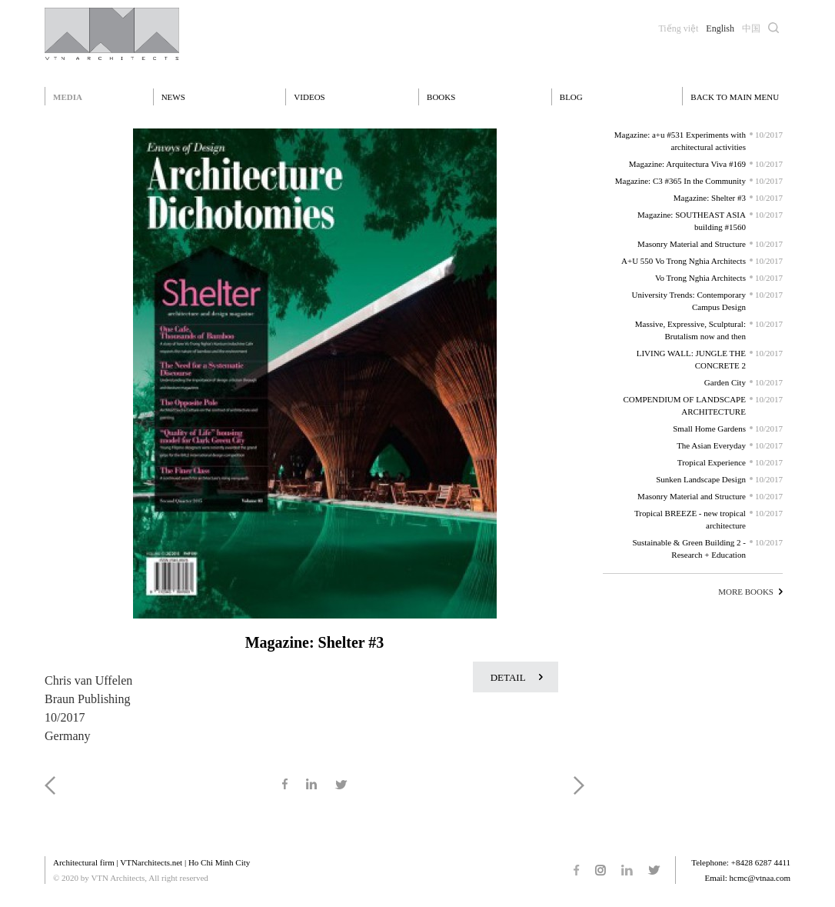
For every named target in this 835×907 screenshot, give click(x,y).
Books (441, 97)
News (173, 97)
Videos (309, 97)
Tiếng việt (678, 28)
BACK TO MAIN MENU (734, 97)
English (720, 28)
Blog (571, 97)
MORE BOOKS (745, 591)
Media (67, 97)
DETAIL (508, 677)
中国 (751, 28)
